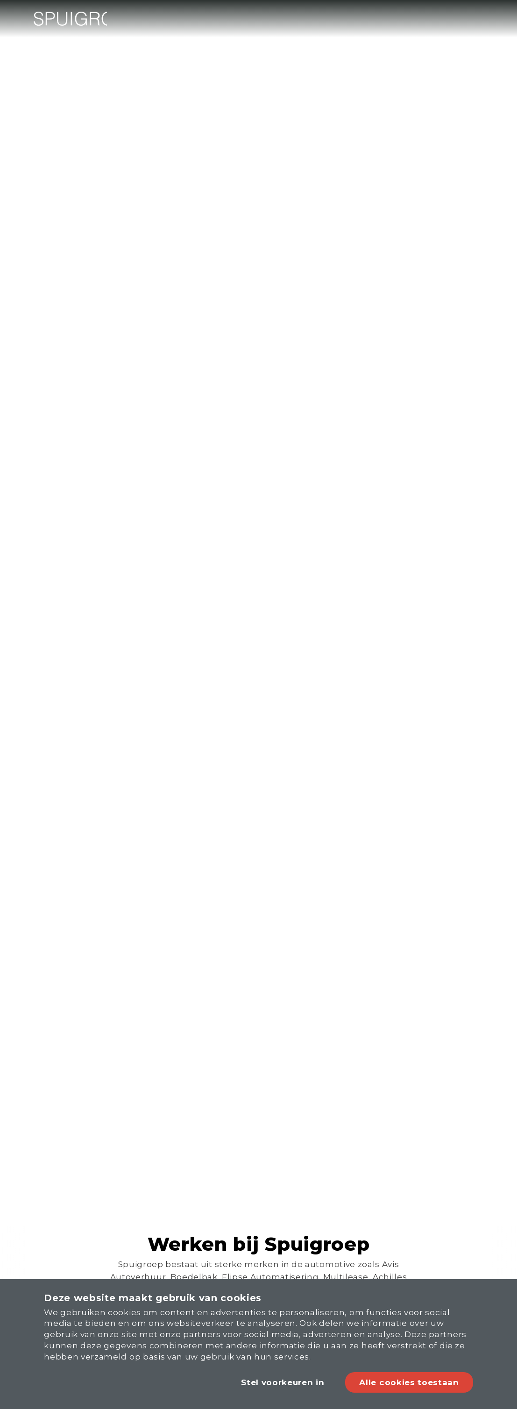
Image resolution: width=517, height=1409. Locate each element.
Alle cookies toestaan (409, 1384)
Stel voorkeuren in (280, 1384)
